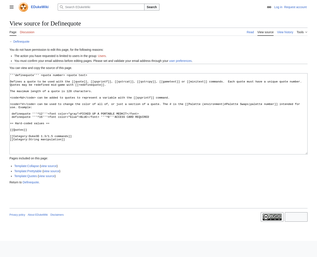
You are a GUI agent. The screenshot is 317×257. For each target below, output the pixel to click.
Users (102, 56)
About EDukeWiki (38, 230)
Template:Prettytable (28, 187)
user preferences (180, 61)
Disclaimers (57, 230)
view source (49, 182)
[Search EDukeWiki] (101, 7)
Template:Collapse (26, 182)
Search (152, 7)
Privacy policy (17, 230)
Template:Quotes (25, 192)
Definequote (21, 41)
